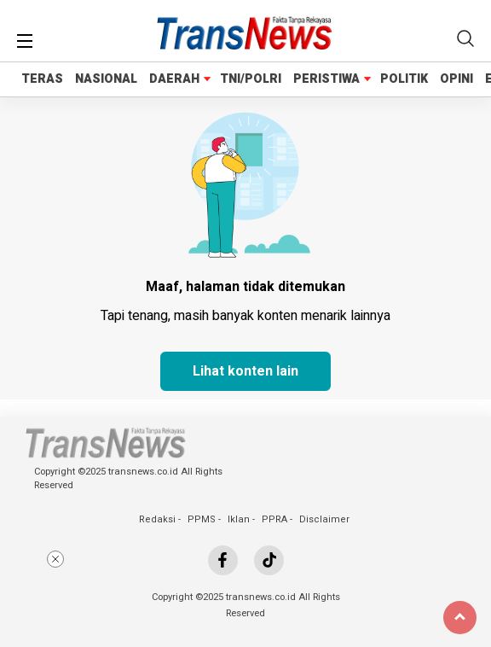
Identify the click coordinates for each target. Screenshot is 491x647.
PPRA (274, 519)
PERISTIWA (326, 79)
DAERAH (174, 79)
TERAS (42, 79)
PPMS (202, 519)
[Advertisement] (245, 594)
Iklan (239, 519)
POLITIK (404, 79)
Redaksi (157, 519)
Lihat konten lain (245, 371)
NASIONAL (106, 79)
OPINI (456, 79)
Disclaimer (324, 519)
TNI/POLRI (250, 79)
